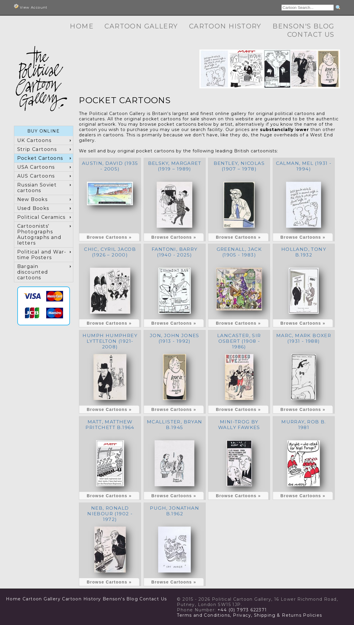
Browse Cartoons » (109, 237)
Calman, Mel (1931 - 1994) (304, 166)
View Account (30, 6)
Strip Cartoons (37, 149)
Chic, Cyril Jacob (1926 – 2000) (110, 252)
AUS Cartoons (36, 176)
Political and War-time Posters (41, 254)
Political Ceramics (41, 217)
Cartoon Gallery (141, 26)
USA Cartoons (36, 167)
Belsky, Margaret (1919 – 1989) (174, 166)
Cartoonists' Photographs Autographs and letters (39, 234)
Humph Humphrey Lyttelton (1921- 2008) (109, 341)
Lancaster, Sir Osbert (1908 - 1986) (239, 341)
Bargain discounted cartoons (32, 272)
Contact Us (310, 35)
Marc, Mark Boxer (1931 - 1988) (303, 338)
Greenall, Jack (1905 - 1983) (239, 252)
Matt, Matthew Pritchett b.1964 (109, 424)
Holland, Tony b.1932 (303, 252)
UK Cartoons (34, 140)
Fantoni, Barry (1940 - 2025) (175, 252)
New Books (32, 199)
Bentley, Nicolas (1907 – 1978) (239, 166)
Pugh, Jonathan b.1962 (174, 510)
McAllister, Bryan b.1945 (174, 424)
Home (81, 26)
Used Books (33, 208)
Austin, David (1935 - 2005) (110, 166)
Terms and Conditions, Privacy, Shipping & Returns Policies (249, 615)
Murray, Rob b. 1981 (303, 424)
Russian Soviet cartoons (37, 187)
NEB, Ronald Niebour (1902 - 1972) (110, 513)
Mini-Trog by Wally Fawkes (239, 424)
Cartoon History (225, 26)
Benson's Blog (303, 26)
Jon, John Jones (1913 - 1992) (174, 338)
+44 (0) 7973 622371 (242, 610)
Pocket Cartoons (40, 158)
